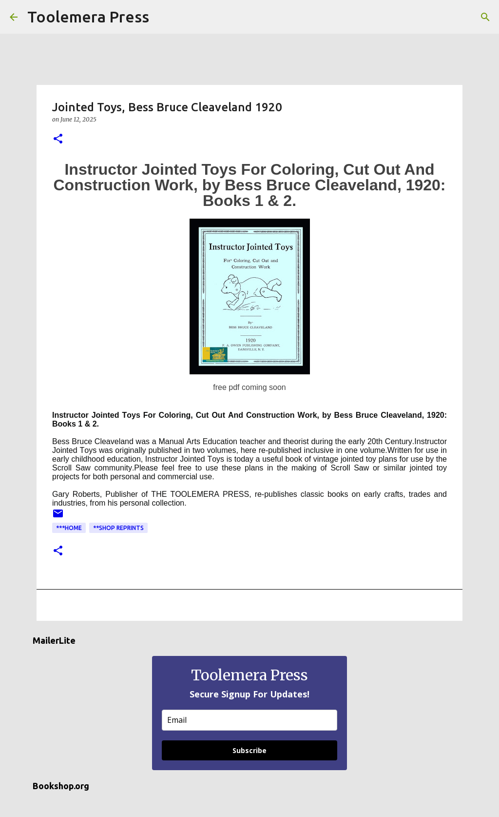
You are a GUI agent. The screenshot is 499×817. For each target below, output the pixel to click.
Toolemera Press (88, 16)
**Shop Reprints (118, 528)
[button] (58, 139)
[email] (249, 720)
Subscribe (249, 750)
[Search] (163, 17)
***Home (69, 528)
